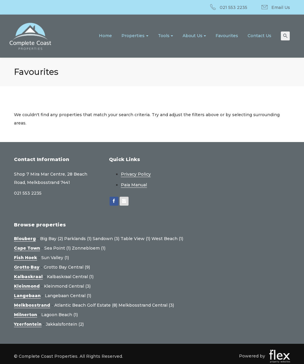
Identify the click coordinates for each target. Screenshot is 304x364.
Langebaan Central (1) (68, 295)
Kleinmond (27, 286)
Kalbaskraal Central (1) (70, 276)
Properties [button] (133, 35)
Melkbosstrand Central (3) (146, 305)
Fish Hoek (25, 257)
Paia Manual (134, 184)
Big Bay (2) (51, 238)
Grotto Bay (26, 267)
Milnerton (25, 314)
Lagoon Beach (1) (59, 314)
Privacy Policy (136, 174)
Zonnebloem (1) (88, 248)
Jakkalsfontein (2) (65, 324)
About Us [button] (192, 35)
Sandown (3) (106, 238)
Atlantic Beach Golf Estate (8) (85, 305)
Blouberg (25, 238)
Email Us (280, 7)
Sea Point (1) (57, 248)
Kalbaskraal (28, 276)
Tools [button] (164, 35)
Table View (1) (135, 238)
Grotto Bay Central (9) (67, 267)
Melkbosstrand (32, 305)
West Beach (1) (167, 238)
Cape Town (27, 248)
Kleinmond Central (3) (67, 286)
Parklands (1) (77, 238)
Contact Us (259, 35)
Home (105, 35)
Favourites (227, 35)
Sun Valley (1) (55, 257)
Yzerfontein (28, 324)
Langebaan (27, 295)
